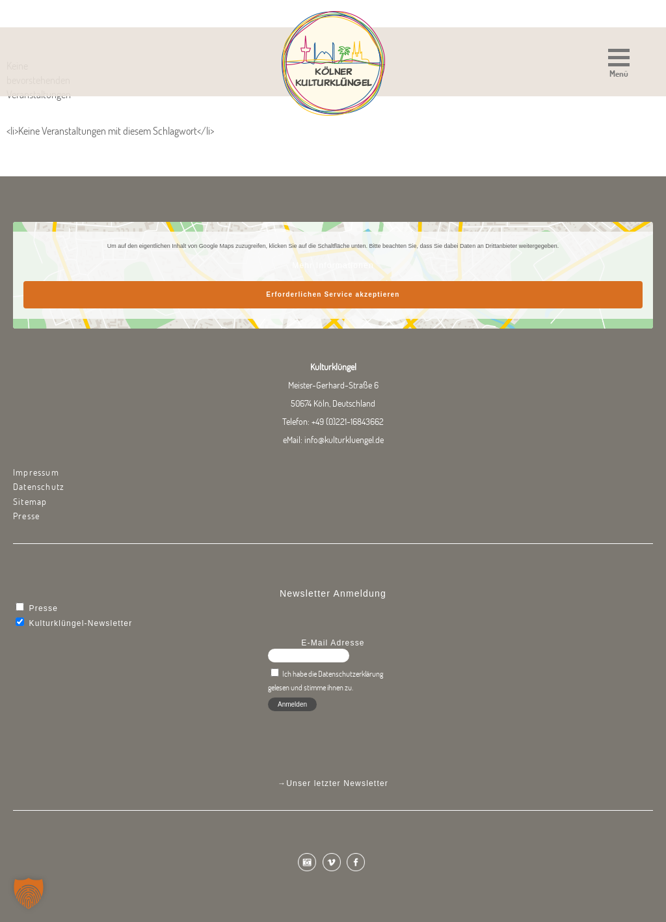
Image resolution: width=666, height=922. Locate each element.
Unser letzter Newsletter (337, 783)
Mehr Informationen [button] (333, 265)
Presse (26, 516)
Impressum (36, 472)
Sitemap (30, 502)
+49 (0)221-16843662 (348, 421)
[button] (619, 65)
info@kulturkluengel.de (344, 440)
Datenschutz (38, 487)
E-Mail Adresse (333, 642)
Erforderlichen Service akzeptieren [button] (332, 294)
